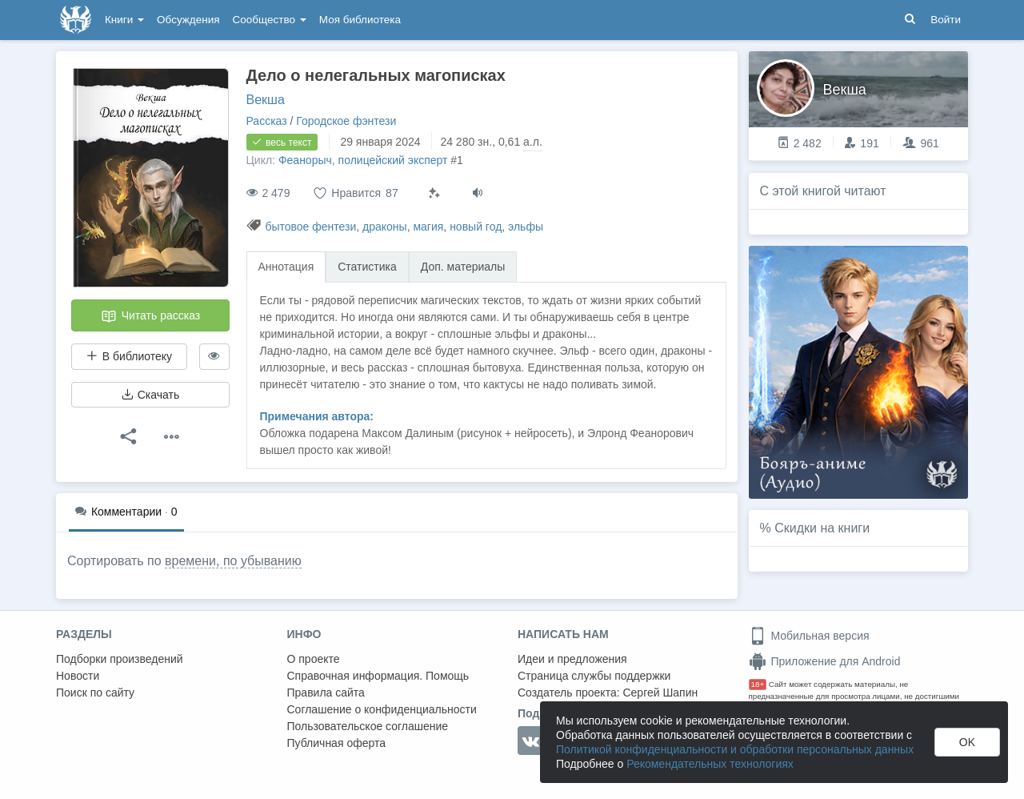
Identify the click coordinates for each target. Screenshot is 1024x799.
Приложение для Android (825, 661)
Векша (265, 99)
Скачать (150, 394)
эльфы (525, 226)
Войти (945, 20)
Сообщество (269, 20)
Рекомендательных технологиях (710, 763)
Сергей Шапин (660, 692)
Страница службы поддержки (594, 675)
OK (967, 742)
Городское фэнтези (346, 120)
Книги (124, 20)
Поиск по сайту (95, 692)
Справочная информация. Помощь (378, 675)
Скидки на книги (822, 528)
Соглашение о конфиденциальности (382, 709)
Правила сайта (326, 692)
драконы (384, 226)
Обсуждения (188, 20)
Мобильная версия (809, 635)
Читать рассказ (150, 316)
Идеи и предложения (572, 658)
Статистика (367, 266)
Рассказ (266, 120)
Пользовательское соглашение (368, 726)
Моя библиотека (360, 20)
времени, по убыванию (233, 561)
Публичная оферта (336, 743)
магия (428, 226)
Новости (77, 675)
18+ (758, 684)
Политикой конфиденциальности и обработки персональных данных (735, 749)
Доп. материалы (463, 266)
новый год (476, 226)
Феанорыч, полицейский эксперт (363, 160)
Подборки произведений (119, 658)
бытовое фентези (310, 226)
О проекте (313, 658)
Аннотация (286, 266)
